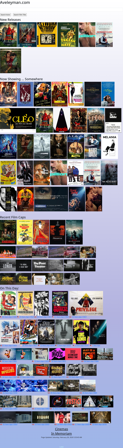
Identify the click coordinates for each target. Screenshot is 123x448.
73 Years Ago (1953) (41, 361)
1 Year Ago (96, 345)
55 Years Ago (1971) (58, 377)
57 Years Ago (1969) (9, 345)
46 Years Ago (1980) (89, 393)
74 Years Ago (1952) (26, 317)
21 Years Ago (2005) (82, 424)
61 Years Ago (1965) (61, 317)
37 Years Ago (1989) (42, 408)
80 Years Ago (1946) (9, 317)
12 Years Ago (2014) (47, 345)
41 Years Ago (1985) (10, 408)
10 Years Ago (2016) (99, 424)
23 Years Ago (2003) (64, 424)
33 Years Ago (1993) (92, 408)
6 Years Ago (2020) (64, 345)
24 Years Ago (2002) (42, 424)
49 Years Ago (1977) (58, 393)
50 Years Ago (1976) (10, 393)
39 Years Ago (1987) (29, 345)
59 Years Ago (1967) (79, 317)
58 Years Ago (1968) (91, 361)
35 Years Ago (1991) (60, 408)
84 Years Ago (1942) (9, 361)
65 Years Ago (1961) (44, 317)
